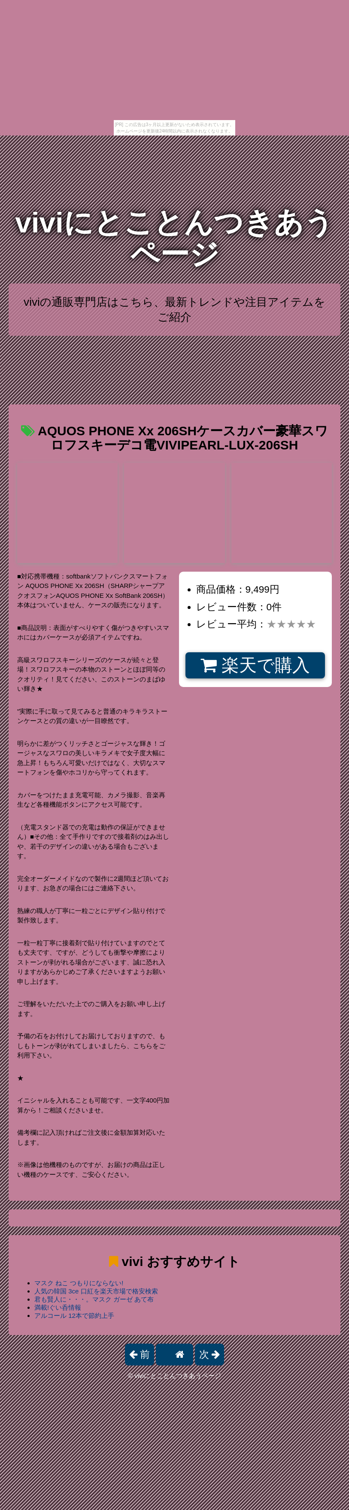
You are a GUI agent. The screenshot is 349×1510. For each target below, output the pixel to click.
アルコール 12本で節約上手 (74, 1315)
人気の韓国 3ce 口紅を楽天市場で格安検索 (96, 1291)
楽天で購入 (255, 665)
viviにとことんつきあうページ (174, 238)
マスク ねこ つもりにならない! (79, 1283)
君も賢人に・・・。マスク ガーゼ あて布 (94, 1299)
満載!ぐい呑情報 (57, 1307)
